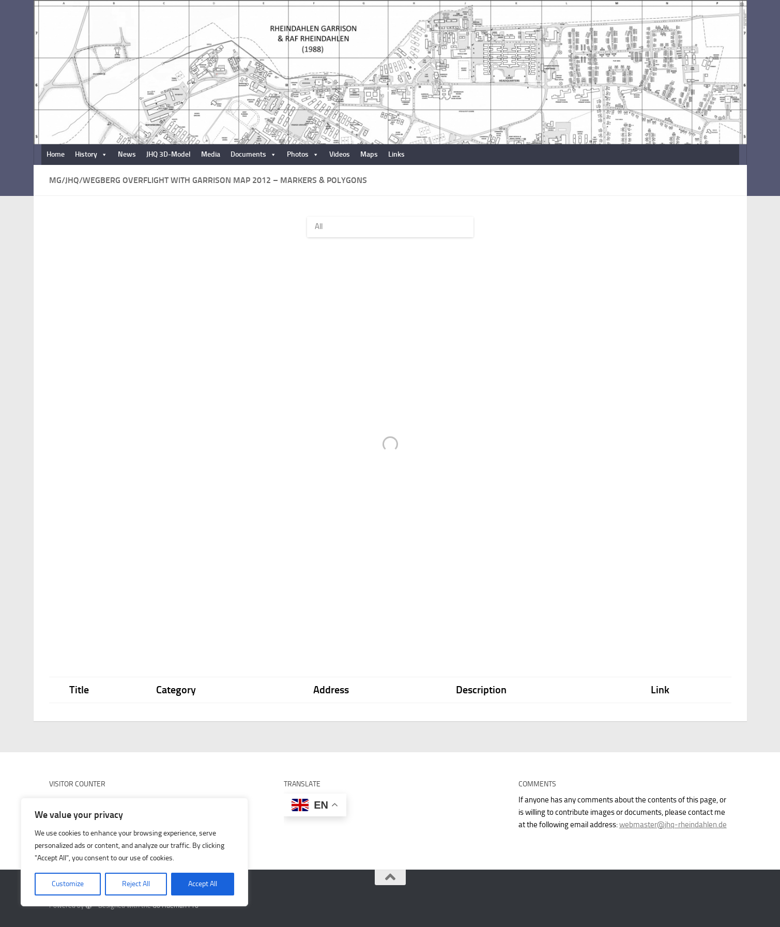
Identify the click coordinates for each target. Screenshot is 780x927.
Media (210, 154)
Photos (303, 154)
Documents (254, 154)
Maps (369, 154)
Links (396, 154)
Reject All (136, 883)
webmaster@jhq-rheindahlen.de (673, 824)
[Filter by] (390, 227)
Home (56, 154)
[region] (134, 852)
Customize (68, 883)
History (91, 154)
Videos (339, 154)
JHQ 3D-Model (168, 154)
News (127, 154)
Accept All (202, 883)
